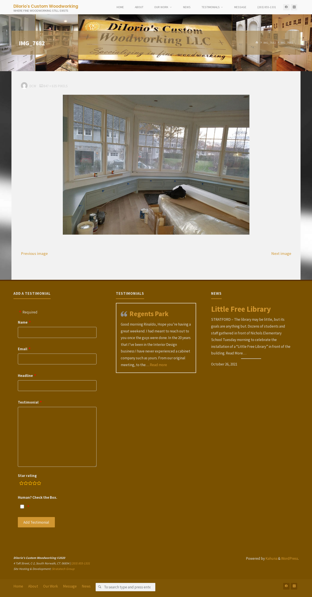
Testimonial (28, 402)
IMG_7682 (270, 42)
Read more (158, 364)
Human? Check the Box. (37, 497)
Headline (25, 375)
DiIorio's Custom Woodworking (45, 6)
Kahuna (271, 558)
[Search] (100, 587)
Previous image (34, 253)
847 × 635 (50, 86)
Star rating (27, 475)
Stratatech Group (63, 569)
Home (18, 586)
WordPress (289, 558)
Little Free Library (241, 309)
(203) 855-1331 (80, 563)
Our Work (50, 586)
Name (23, 322)
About (33, 586)
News (86, 586)
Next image (281, 253)
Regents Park (149, 314)
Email (22, 349)
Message (70, 586)
